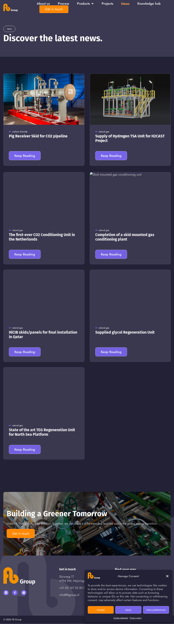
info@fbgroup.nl (69, 595)
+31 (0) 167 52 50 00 (73, 588)
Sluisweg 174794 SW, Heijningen (73, 579)
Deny (128, 609)
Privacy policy (136, 617)
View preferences (156, 609)
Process (63, 3)
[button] (167, 576)
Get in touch (54, 9)
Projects (107, 3)
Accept (101, 609)
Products (85, 3)
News (125, 3)
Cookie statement (120, 617)
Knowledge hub (149, 3)
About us (43, 3)
